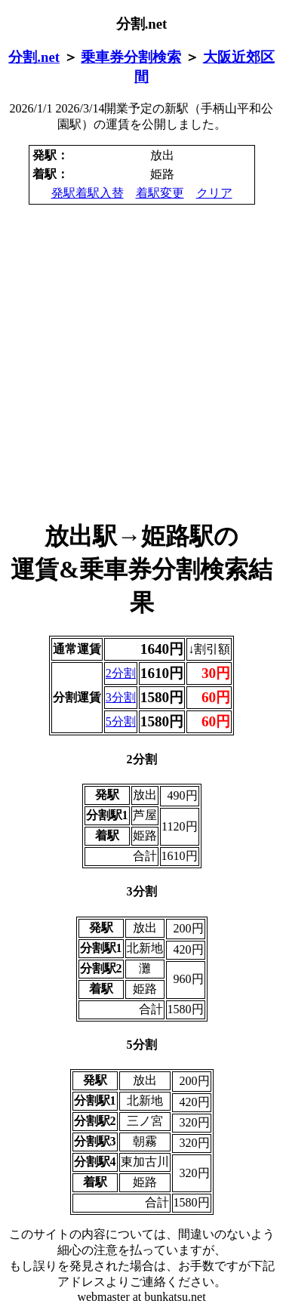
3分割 (121, 697)
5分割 (121, 721)
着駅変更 (160, 192)
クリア (214, 192)
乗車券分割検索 (131, 57)
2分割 (121, 673)
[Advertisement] (141, 362)
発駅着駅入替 (87, 192)
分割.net (34, 57)
